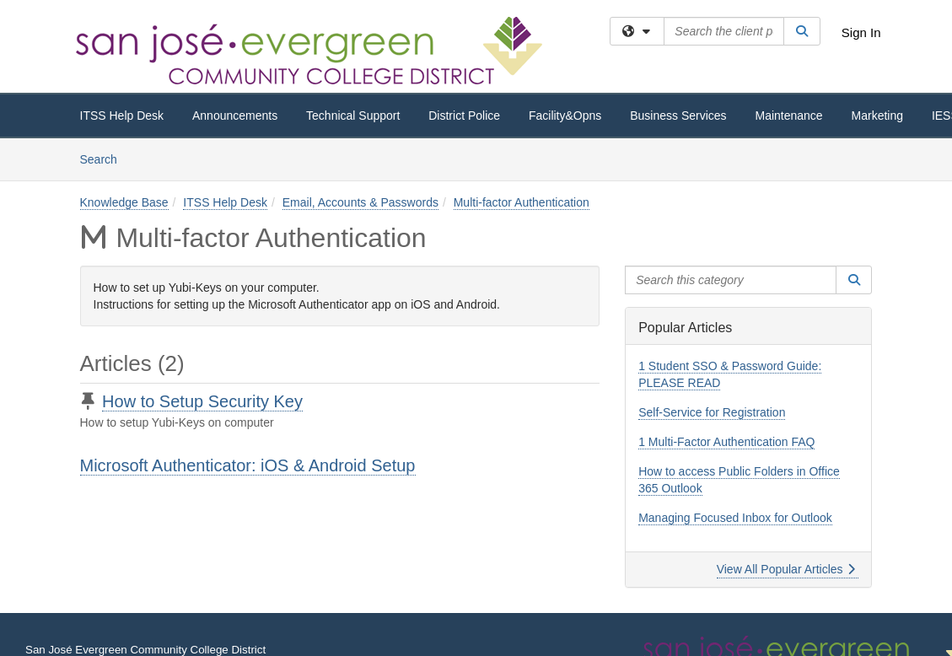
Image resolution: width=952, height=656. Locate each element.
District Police (464, 115)
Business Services (678, 115)
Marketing (877, 115)
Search (105, 158)
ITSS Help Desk (122, 115)
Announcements (234, 115)
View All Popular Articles (786, 569)
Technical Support (353, 115)
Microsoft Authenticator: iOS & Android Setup (248, 465)
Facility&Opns (565, 115)
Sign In (861, 32)
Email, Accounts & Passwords (360, 202)
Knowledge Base (124, 202)
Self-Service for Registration (711, 412)
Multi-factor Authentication (521, 202)
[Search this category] (730, 280)
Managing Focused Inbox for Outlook (735, 517)
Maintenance (788, 115)
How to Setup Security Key (202, 401)
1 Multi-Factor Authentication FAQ (726, 442)
